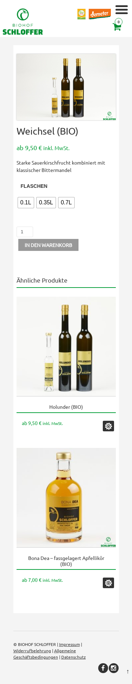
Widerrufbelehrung (32, 650)
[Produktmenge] (25, 232)
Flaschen (34, 186)
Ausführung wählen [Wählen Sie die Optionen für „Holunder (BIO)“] (108, 426)
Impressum (69, 644)
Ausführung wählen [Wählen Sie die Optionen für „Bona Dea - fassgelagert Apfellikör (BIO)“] (108, 583)
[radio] (26, 202)
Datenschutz (73, 657)
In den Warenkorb (48, 245)
